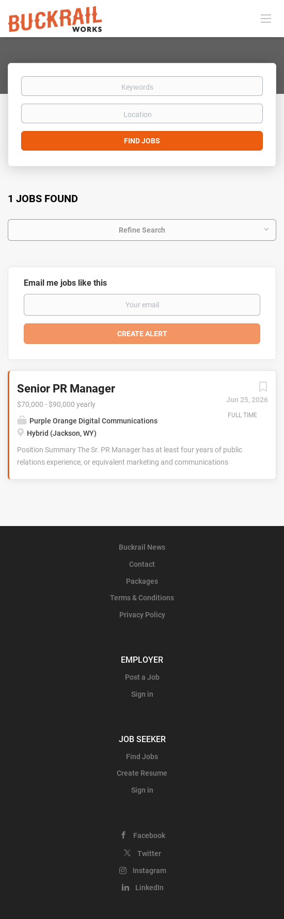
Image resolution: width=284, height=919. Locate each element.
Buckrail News (142, 547)
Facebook (149, 835)
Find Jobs (142, 141)
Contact (142, 564)
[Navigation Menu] (266, 18)
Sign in (142, 694)
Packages (142, 581)
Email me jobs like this (65, 283)
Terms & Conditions (142, 598)
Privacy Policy (142, 615)
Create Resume (142, 773)
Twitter (149, 853)
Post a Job (142, 677)
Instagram (149, 870)
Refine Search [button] (142, 230)
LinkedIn (149, 887)
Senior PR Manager (66, 388)
